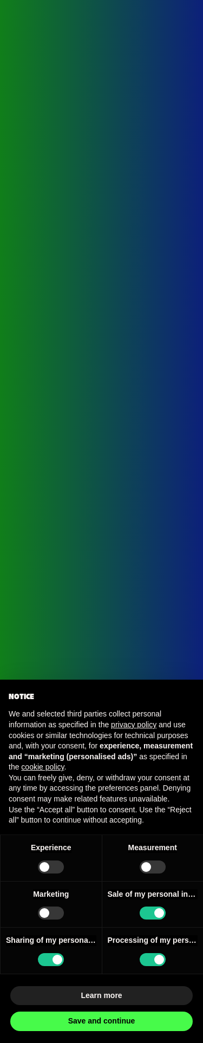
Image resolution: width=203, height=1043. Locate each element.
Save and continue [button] (101, 1020)
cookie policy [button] (42, 766)
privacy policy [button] (133, 724)
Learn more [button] (101, 995)
